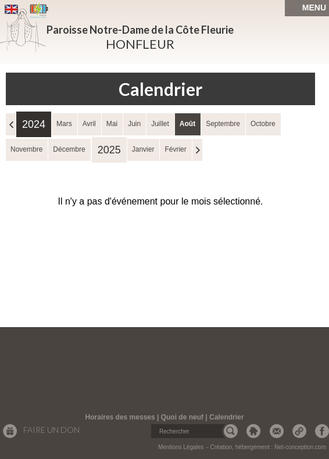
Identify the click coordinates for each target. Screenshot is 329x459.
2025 (109, 150)
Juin (134, 124)
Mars (64, 124)
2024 (33, 124)
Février (175, 149)
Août (187, 124)
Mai (111, 124)
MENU (314, 7)
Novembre (26, 149)
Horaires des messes (120, 417)
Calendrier (226, 417)
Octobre (263, 124)
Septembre (223, 124)
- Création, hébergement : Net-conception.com (266, 447)
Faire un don (51, 430)
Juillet (160, 124)
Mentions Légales (180, 447)
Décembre (69, 149)
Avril (89, 124)
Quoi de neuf (182, 417)
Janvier (143, 149)
